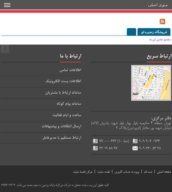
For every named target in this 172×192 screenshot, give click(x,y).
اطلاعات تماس (70, 70)
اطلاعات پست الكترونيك (63, 81)
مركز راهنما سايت (82, 172)
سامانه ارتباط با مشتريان (63, 93)
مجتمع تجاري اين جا (159, 39)
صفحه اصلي (164, 172)
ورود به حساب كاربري (127, 172)
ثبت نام (148, 172)
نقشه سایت (103, 172)
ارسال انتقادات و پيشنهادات (61, 126)
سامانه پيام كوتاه (69, 104)
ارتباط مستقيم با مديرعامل (61, 138)
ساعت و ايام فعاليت (66, 115)
